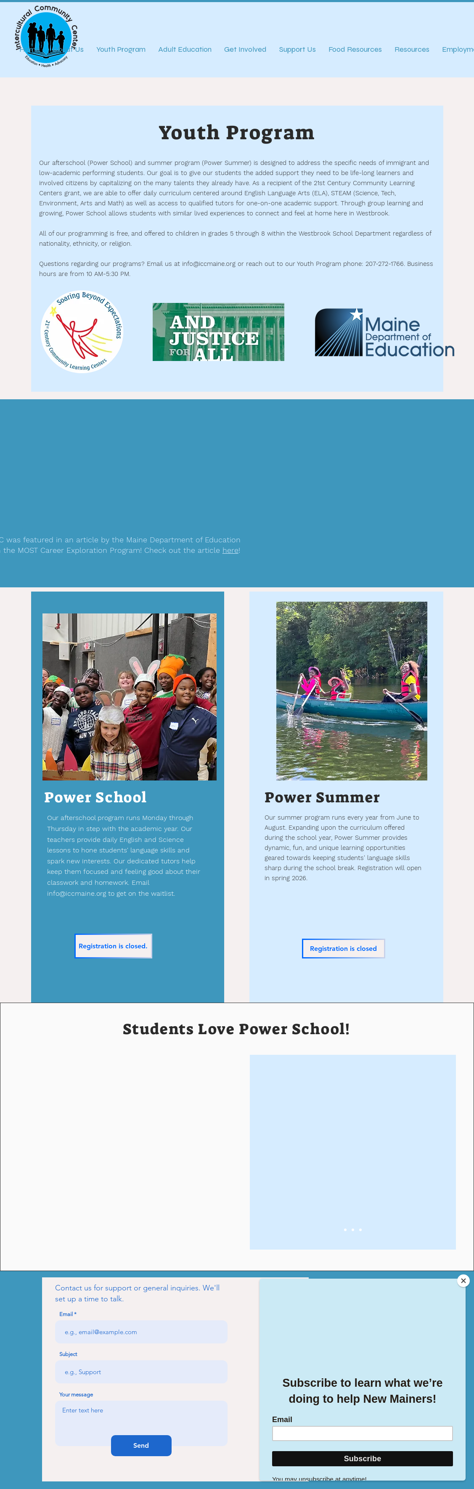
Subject (68, 1354)
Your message (76, 1394)
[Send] (141, 1445)
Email (66, 1314)
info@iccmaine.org (209, 264)
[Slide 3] (360, 1230)
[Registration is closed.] (113, 946)
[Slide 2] (353, 1230)
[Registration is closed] (343, 948)
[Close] (463, 1280)
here (230, 550)
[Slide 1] (345, 1230)
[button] (129, 1152)
